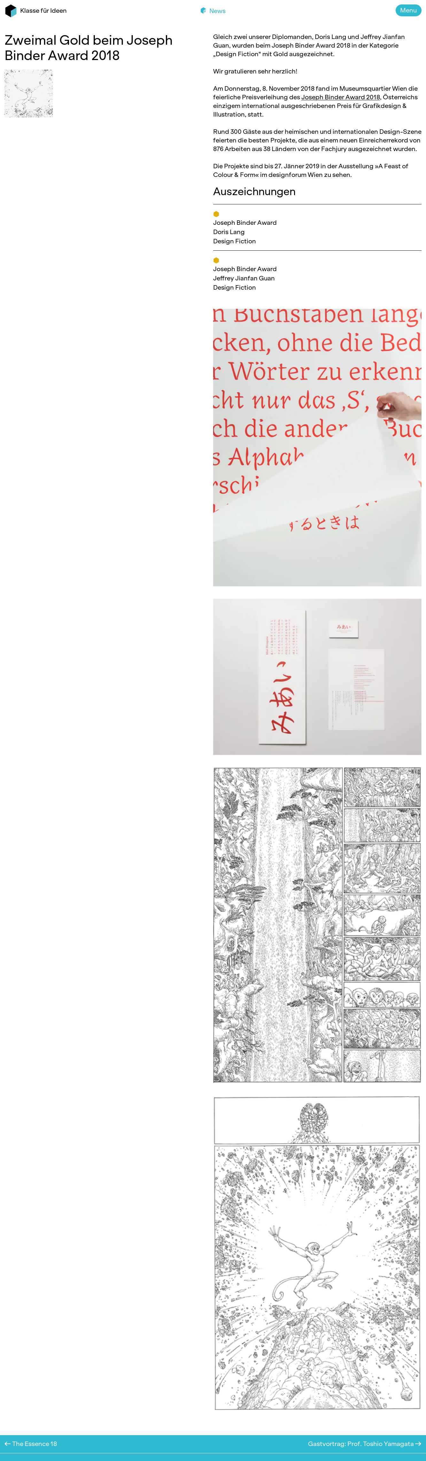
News (217, 11)
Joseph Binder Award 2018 (340, 97)
